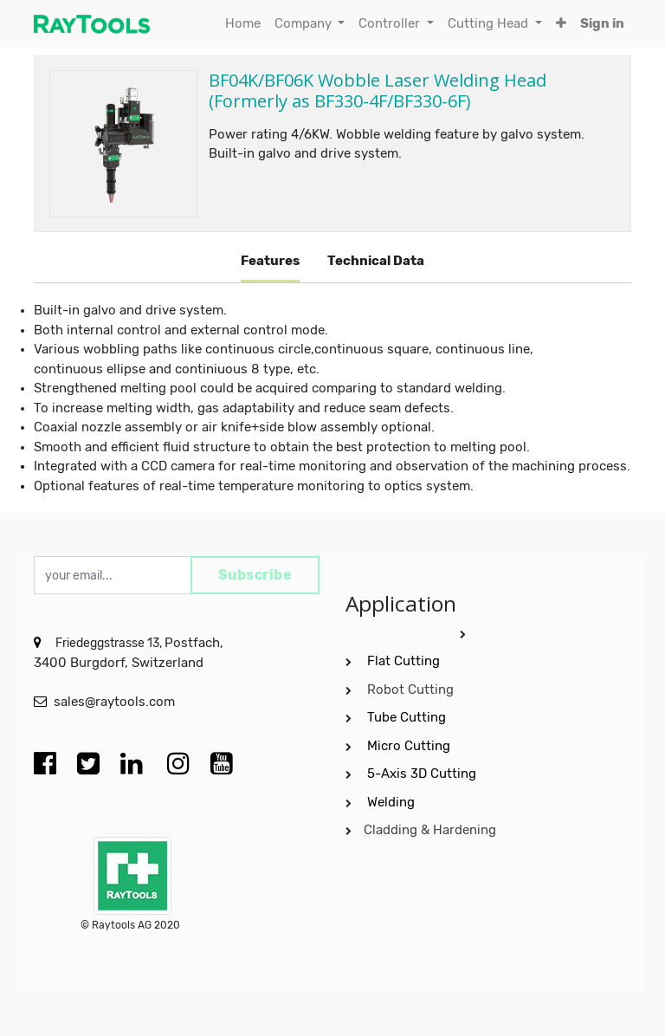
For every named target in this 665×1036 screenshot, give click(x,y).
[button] (561, 24)
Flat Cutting (403, 661)
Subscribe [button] (255, 575)
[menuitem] (243, 24)
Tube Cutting (408, 717)
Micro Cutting (410, 746)
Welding (391, 802)
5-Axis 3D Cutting (423, 773)
